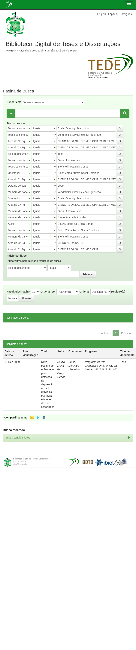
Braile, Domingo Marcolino (74, 365)
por (11, 113)
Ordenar (85, 291)
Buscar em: (14, 102)
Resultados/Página (18, 291)
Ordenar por (48, 291)
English (101, 14)
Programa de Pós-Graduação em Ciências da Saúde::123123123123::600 (101, 365)
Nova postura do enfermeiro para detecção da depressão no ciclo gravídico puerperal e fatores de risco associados (47, 384)
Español (113, 14)
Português (126, 14)
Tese (123, 361)
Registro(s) (118, 291)
